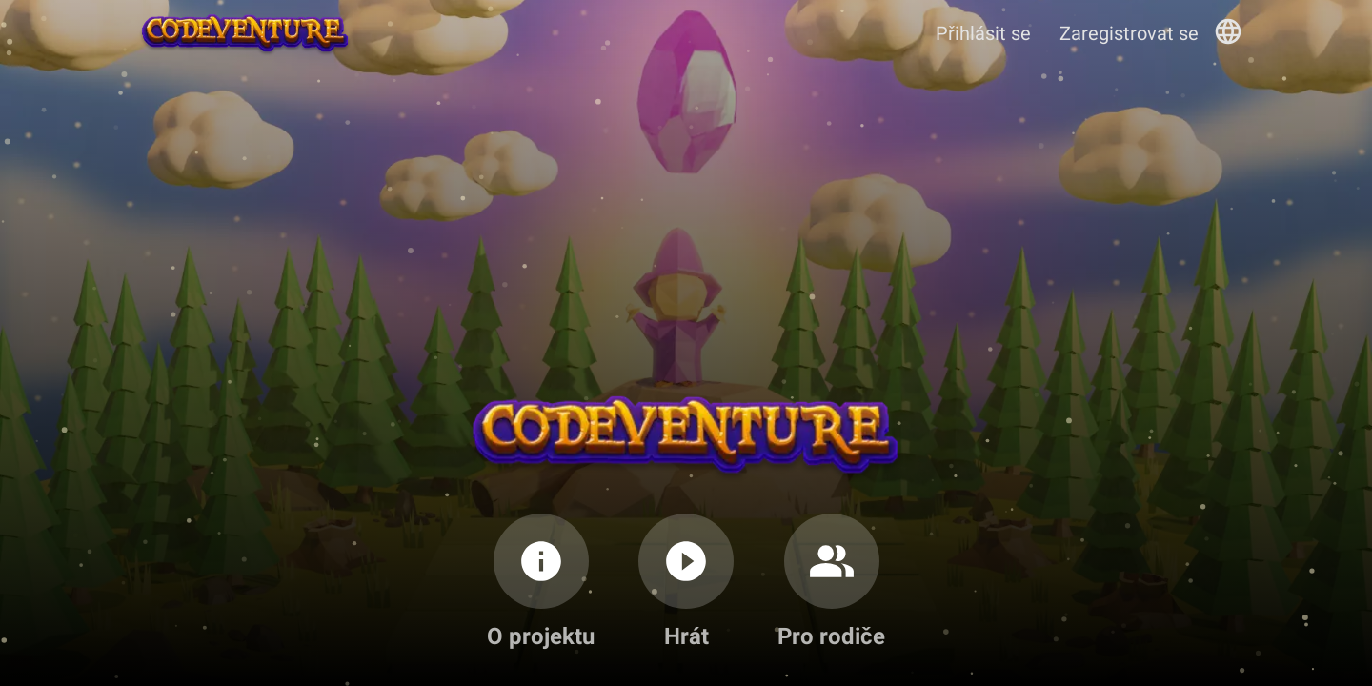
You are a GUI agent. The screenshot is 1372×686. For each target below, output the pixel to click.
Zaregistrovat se (1129, 33)
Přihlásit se (983, 33)
